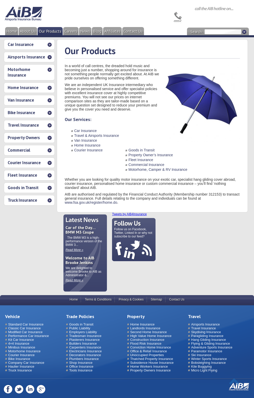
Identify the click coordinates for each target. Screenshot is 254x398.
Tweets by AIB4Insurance (129, 214)
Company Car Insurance (26, 363)
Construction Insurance (147, 340)
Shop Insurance (80, 363)
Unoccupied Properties (147, 355)
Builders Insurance (83, 343)
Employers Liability (83, 332)
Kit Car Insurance (21, 340)
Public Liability (79, 328)
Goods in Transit (23, 187)
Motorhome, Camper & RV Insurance (157, 169)
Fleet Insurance (22, 175)
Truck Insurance (22, 200)
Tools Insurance (80, 370)
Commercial (19, 150)
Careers (70, 31)
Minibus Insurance (21, 347)
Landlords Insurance (145, 328)
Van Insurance (21, 100)
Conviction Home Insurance (150, 347)
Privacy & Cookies (131, 299)
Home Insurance (23, 87)
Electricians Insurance (85, 351)
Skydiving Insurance (206, 332)
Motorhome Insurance (19, 72)
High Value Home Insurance (151, 336)
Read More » (74, 250)
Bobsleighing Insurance (208, 363)
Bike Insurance (21, 112)
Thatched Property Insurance (151, 359)
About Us (28, 31)
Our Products (50, 31)
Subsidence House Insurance (152, 363)
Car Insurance (21, 44)
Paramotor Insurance (206, 351)
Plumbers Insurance (84, 359)
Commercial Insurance (146, 165)
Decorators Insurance (85, 355)
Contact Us (133, 31)
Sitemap (156, 299)
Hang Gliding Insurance (208, 340)
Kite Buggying (201, 366)
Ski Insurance (201, 355)
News (85, 31)
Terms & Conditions (98, 299)
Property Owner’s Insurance (150, 155)
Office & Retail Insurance (148, 351)
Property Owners (24, 137)
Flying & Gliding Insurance (210, 343)
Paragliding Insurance (207, 336)
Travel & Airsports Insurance (96, 136)
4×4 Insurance (18, 343)
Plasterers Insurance (84, 340)
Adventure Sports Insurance (211, 347)
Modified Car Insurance (25, 332)
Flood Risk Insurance (145, 343)
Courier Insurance (24, 162)
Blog (97, 31)
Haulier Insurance (21, 366)
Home (11, 31)
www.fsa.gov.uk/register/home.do (91, 202)
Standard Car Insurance (25, 324)
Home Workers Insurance (149, 366)
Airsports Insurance (26, 57)
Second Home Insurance (148, 332)
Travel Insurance (23, 125)
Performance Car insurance (28, 336)
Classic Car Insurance (24, 328)
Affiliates (112, 31)
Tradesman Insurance (85, 336)
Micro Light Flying (204, 370)
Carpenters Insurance (85, 347)
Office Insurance (81, 366)
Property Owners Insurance (150, 370)
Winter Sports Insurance (209, 359)
